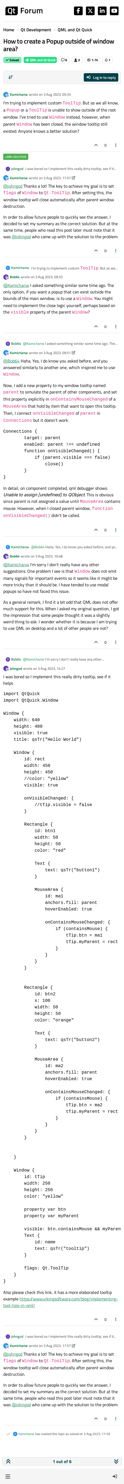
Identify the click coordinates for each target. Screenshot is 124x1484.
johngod (17, 168)
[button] (7, 1476)
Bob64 (15, 277)
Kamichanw (19, 94)
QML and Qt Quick (40, 60)
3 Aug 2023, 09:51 (57, 352)
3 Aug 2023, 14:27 (51, 668)
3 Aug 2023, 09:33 (49, 277)
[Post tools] (116, 145)
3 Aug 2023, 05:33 (57, 94)
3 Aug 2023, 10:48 (49, 556)
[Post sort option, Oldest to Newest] (11, 77)
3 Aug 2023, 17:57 (57, 178)
